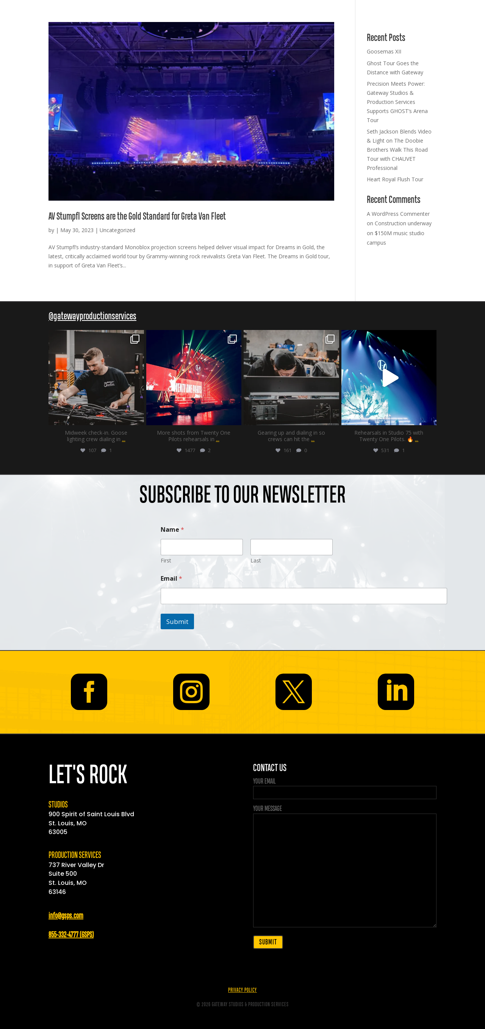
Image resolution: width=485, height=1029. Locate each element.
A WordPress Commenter (398, 213)
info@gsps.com (65, 916)
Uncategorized (117, 230)
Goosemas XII (384, 51)
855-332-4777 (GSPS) (71, 935)
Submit (177, 621)
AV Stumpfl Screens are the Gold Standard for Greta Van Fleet (137, 217)
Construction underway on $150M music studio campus (399, 233)
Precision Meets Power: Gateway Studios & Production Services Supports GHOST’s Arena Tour (397, 101)
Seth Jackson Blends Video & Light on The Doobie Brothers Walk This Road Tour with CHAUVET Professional (399, 149)
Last (255, 560)
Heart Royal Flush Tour (395, 179)
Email (171, 578)
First (166, 560)
